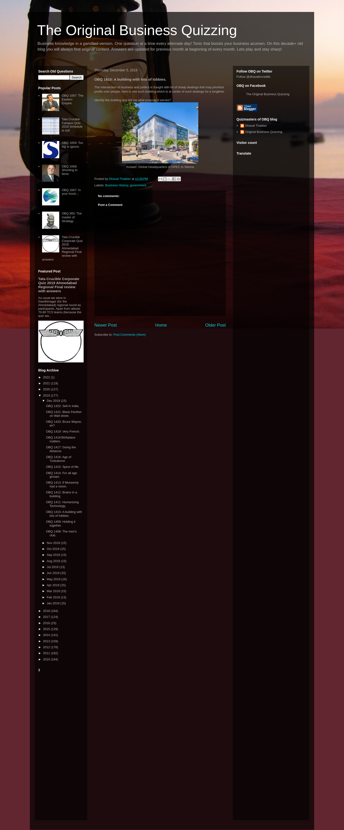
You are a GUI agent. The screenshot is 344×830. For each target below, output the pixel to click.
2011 (47, 653)
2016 (47, 623)
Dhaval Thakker (256, 125)
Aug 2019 (54, 561)
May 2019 (54, 579)
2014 (47, 635)
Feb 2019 (54, 597)
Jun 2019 (53, 573)
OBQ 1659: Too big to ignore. (72, 144)
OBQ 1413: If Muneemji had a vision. (62, 484)
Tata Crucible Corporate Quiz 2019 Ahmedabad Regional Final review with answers (62, 248)
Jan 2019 (53, 603)
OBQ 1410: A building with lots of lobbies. (64, 513)
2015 (47, 629)
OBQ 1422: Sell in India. (62, 406)
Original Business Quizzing (263, 132)
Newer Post (105, 325)
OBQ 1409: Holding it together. (60, 523)
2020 (47, 389)
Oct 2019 (53, 549)
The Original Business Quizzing (137, 30)
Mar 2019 (54, 591)
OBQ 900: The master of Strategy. (72, 217)
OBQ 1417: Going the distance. (61, 449)
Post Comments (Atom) (129, 334)
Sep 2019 (54, 555)
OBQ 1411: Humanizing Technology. (62, 504)
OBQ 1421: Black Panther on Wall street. (64, 414)
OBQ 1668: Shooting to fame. (69, 170)
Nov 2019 (54, 543)
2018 (47, 611)
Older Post (215, 325)
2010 (47, 659)
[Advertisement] (61, 745)
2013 (47, 641)
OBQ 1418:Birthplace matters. (60, 439)
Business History (116, 185)
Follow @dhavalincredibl (253, 76)
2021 (47, 383)
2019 (47, 395)
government (138, 185)
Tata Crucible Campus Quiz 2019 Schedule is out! (72, 124)
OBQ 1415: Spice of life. (62, 467)
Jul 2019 (53, 567)
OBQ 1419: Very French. (63, 431)
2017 (47, 617)
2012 (47, 647)
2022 (47, 377)
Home (161, 325)
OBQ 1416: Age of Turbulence (58, 459)
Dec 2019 (54, 400)
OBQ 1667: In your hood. (71, 192)
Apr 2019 (53, 585)
